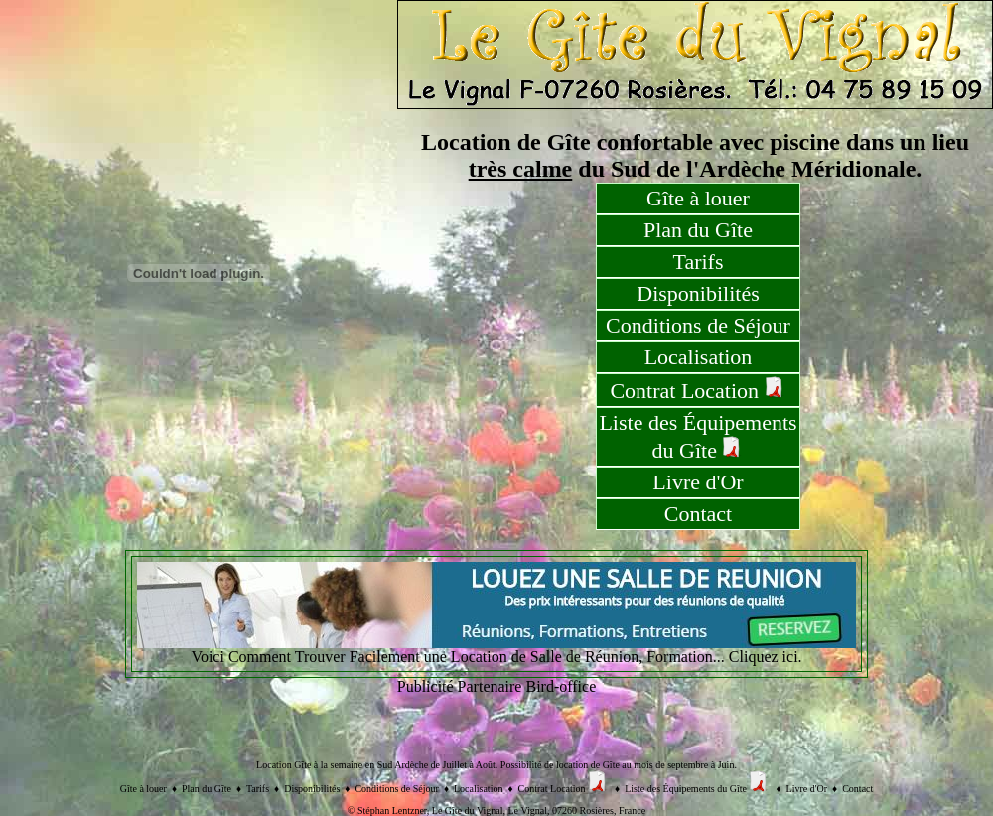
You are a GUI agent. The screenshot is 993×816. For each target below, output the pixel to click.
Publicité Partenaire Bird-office (497, 686)
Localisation (698, 356)
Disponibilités (698, 293)
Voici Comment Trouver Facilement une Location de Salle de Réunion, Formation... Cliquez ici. (496, 649)
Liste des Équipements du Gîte (697, 436)
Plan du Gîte (698, 229)
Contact (698, 513)
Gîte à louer (698, 198)
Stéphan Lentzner (392, 810)
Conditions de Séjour (698, 325)
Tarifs (698, 261)
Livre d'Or (697, 482)
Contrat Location (697, 389)
